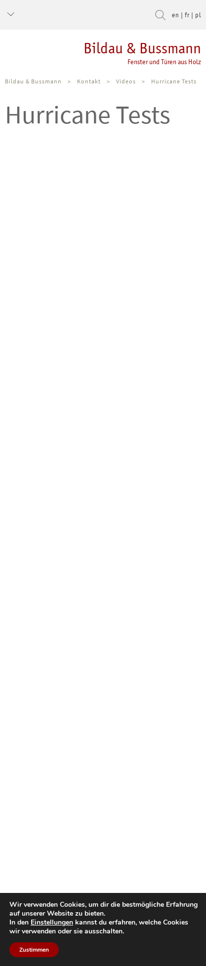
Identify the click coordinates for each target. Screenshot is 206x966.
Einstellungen (52, 922)
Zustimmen (34, 950)
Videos (126, 81)
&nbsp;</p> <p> (103, 298)
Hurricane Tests (174, 81)
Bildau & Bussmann (100, 52)
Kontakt (89, 81)
